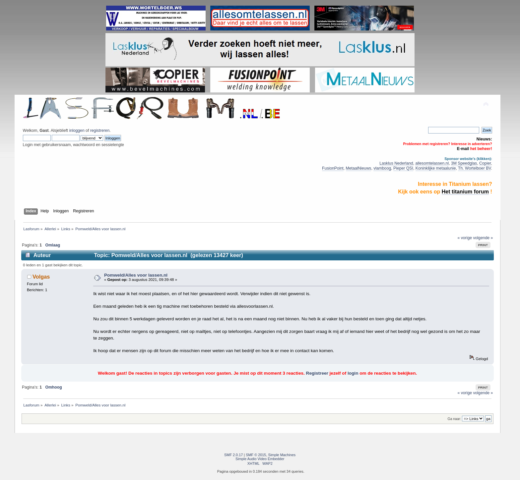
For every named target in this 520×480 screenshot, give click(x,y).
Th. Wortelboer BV (474, 168)
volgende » (483, 238)
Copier (485, 163)
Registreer (317, 373)
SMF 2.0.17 (233, 455)
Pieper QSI (403, 168)
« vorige (465, 238)
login (353, 373)
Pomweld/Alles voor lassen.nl (135, 275)
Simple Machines (281, 455)
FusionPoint (333, 168)
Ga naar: (454, 419)
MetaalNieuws (358, 168)
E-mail (463, 148)
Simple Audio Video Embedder (259, 459)
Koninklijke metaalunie (436, 168)
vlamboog (382, 168)
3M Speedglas (464, 163)
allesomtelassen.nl (432, 163)
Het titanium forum (465, 191)
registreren (99, 130)
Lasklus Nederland (396, 163)
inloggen (76, 130)
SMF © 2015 (256, 455)
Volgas (41, 277)
